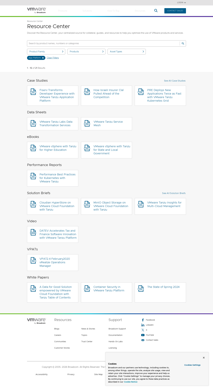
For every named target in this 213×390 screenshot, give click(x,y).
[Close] (204, 358)
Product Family (46, 51)
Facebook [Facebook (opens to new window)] (148, 320)
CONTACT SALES (175, 11)
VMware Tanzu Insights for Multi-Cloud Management (164, 204)
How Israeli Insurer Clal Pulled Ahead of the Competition (108, 94)
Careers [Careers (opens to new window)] (57, 335)
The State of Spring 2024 (163, 287)
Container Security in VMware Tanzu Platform (108, 289)
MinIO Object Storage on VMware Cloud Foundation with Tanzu (110, 206)
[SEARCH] (100, 43)
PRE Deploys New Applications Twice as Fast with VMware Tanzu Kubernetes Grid (164, 95)
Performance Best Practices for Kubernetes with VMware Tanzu (58, 178)
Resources (140, 11)
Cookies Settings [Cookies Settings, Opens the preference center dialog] (192, 365)
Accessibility (42, 374)
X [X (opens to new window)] (144, 330)
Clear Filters (53, 58)
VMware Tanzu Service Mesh (108, 123)
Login (181, 3)
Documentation (115, 335)
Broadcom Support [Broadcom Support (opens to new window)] (117, 329)
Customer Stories (62, 348)
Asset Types (127, 51)
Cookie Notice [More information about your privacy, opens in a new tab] (130, 382)
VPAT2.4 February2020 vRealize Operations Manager (55, 262)
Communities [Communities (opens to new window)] (60, 342)
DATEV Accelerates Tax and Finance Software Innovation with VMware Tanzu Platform (58, 234)
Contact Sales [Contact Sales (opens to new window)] (149, 340)
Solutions (87, 11)
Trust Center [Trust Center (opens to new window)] (86, 342)
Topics (84, 335)
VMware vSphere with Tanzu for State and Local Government (111, 150)
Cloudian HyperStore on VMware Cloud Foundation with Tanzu (57, 206)
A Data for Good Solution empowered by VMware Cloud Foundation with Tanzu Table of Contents (56, 292)
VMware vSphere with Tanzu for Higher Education (58, 148)
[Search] (183, 43)
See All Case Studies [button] (175, 81)
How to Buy (113, 11)
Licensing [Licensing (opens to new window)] (113, 348)
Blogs (56, 329)
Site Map (98, 374)
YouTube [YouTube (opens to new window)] (147, 335)
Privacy (70, 374)
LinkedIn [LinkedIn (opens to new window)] (147, 325)
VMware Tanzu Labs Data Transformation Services (56, 123)
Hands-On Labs (116, 342)
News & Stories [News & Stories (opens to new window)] (88, 329)
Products (62, 11)
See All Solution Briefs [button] (174, 193)
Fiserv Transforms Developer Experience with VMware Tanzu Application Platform (57, 95)
